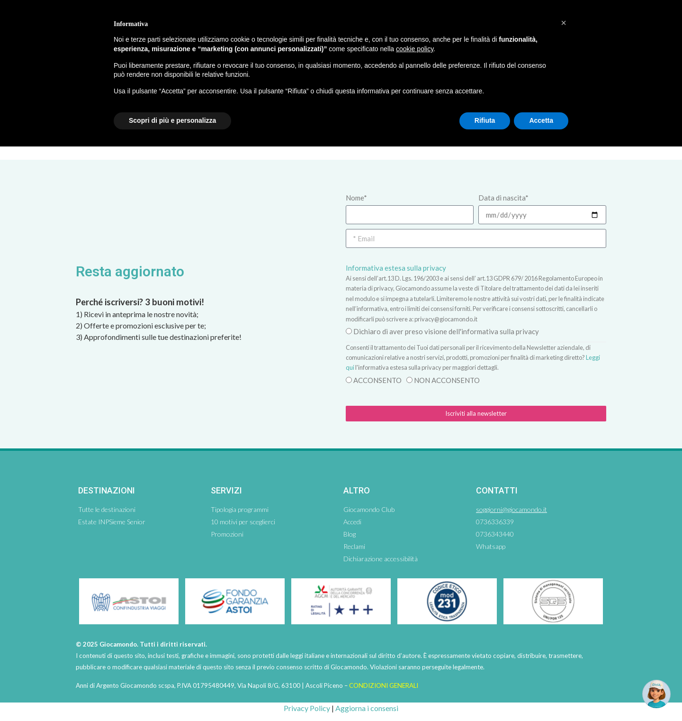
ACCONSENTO (377, 380)
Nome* (356, 197)
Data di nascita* (503, 197)
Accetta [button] (541, 120)
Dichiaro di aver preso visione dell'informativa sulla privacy (446, 331)
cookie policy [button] (414, 49)
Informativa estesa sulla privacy (396, 268)
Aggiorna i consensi (366, 707)
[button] (563, 22)
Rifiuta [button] (485, 120)
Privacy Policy (307, 707)
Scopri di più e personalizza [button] (172, 120)
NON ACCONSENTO (447, 380)
